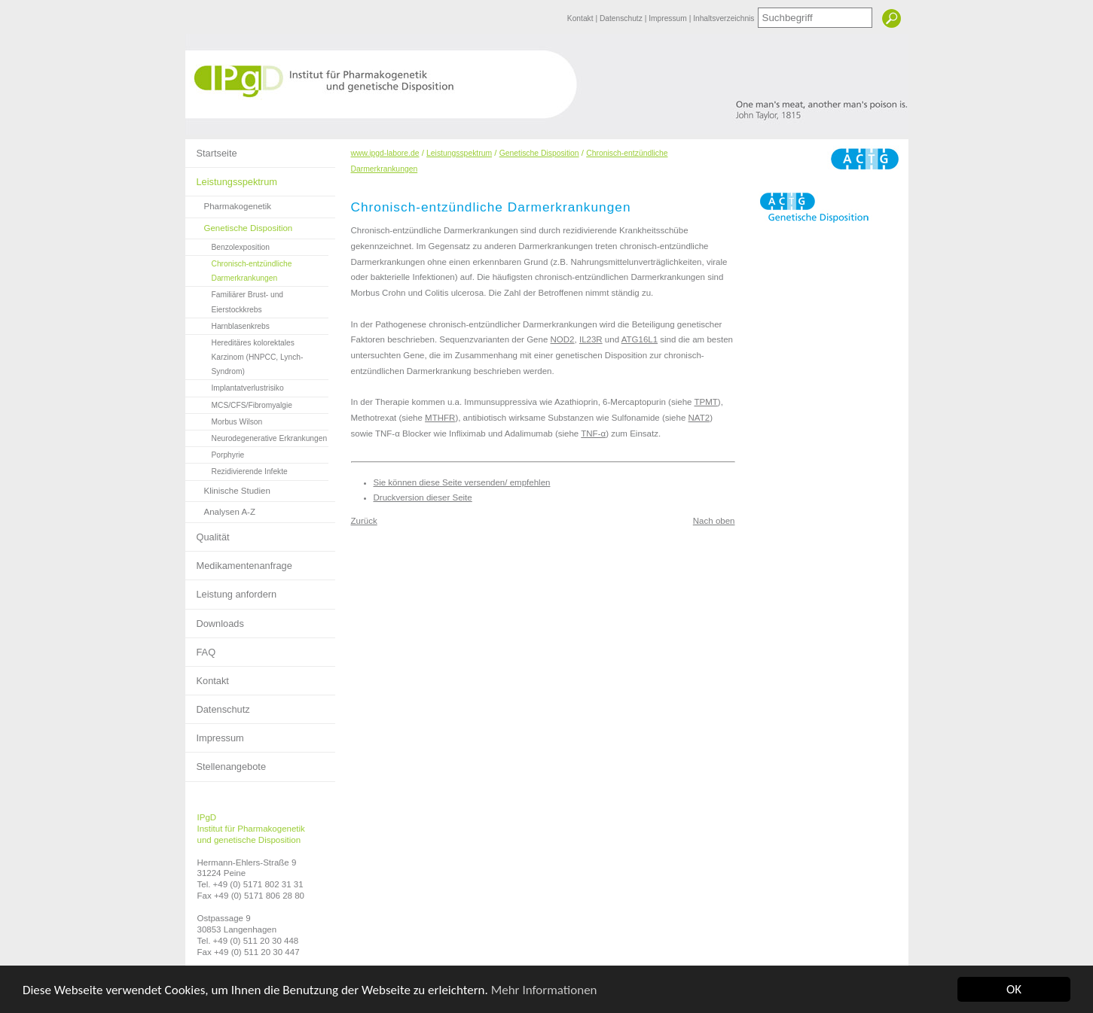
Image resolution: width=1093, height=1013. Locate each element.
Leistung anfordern (231, 590)
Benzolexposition (227, 245)
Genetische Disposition (239, 225)
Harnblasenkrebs (227, 324)
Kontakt (581, 18)
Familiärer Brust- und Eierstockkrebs (234, 300)
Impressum (668, 18)
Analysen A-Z (220, 509)
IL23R (591, 339)
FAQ (200, 648)
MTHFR (440, 417)
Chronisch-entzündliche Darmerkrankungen (238, 269)
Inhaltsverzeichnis (723, 18)
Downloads (214, 619)
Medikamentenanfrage (238, 561)
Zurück (364, 520)
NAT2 (699, 417)
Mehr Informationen (544, 990)
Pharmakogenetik (228, 203)
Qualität (207, 533)
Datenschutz (622, 18)
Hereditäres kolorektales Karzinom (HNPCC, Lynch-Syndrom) (244, 355)
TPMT (705, 401)
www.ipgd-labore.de (385, 153)
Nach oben (714, 520)
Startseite (211, 149)
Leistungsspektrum (231, 177)
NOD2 (563, 339)
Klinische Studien (227, 488)
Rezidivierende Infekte (236, 470)
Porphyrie (215, 453)
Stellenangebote (226, 762)
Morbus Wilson (224, 420)
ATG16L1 (639, 339)
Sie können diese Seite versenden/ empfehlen (462, 482)
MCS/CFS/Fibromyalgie (238, 403)
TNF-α (593, 433)
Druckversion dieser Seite (423, 497)
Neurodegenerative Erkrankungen (256, 436)
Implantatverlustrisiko (234, 386)
